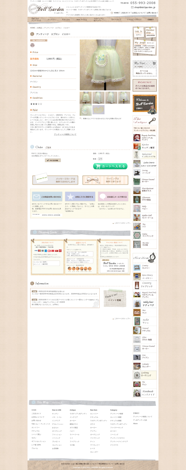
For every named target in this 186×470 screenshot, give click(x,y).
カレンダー (94, 452)
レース (92, 448)
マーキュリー (95, 445)
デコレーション (57, 424)
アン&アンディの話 (140, 420)
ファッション (57, 434)
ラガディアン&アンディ (78, 414)
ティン (92, 441)
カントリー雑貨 (115, 417)
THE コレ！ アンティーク (41, 424)
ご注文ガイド (125, 13)
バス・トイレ (57, 417)
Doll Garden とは (67, 464)
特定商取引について (106, 464)
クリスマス (114, 445)
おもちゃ (55, 428)
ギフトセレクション (39, 441)
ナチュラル (36, 431)
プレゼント (56, 441)
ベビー (72, 431)
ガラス (92, 424)
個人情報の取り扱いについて (86, 464)
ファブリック (74, 441)
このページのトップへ (122, 223)
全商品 (39, 28)
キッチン (55, 414)
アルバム (35, 448)
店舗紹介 (136, 413)
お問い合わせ (151, 13)
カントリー (36, 427)
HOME (116, 13)
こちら (74, 262)
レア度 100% (36, 445)
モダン (34, 438)
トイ (71, 438)
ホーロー (73, 421)
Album (135, 424)
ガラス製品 (74, 428)
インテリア (56, 421)
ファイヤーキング (116, 428)
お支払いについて (138, 13)
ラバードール (74, 434)
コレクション (57, 445)
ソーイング (56, 438)
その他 (72, 445)
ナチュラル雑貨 (115, 421)
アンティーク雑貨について (65, 134)
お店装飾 (55, 448)
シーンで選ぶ (36, 434)
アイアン (93, 431)
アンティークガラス (117, 438)
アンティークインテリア (119, 441)
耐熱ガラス (74, 424)
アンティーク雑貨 (116, 414)
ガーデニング (57, 431)
